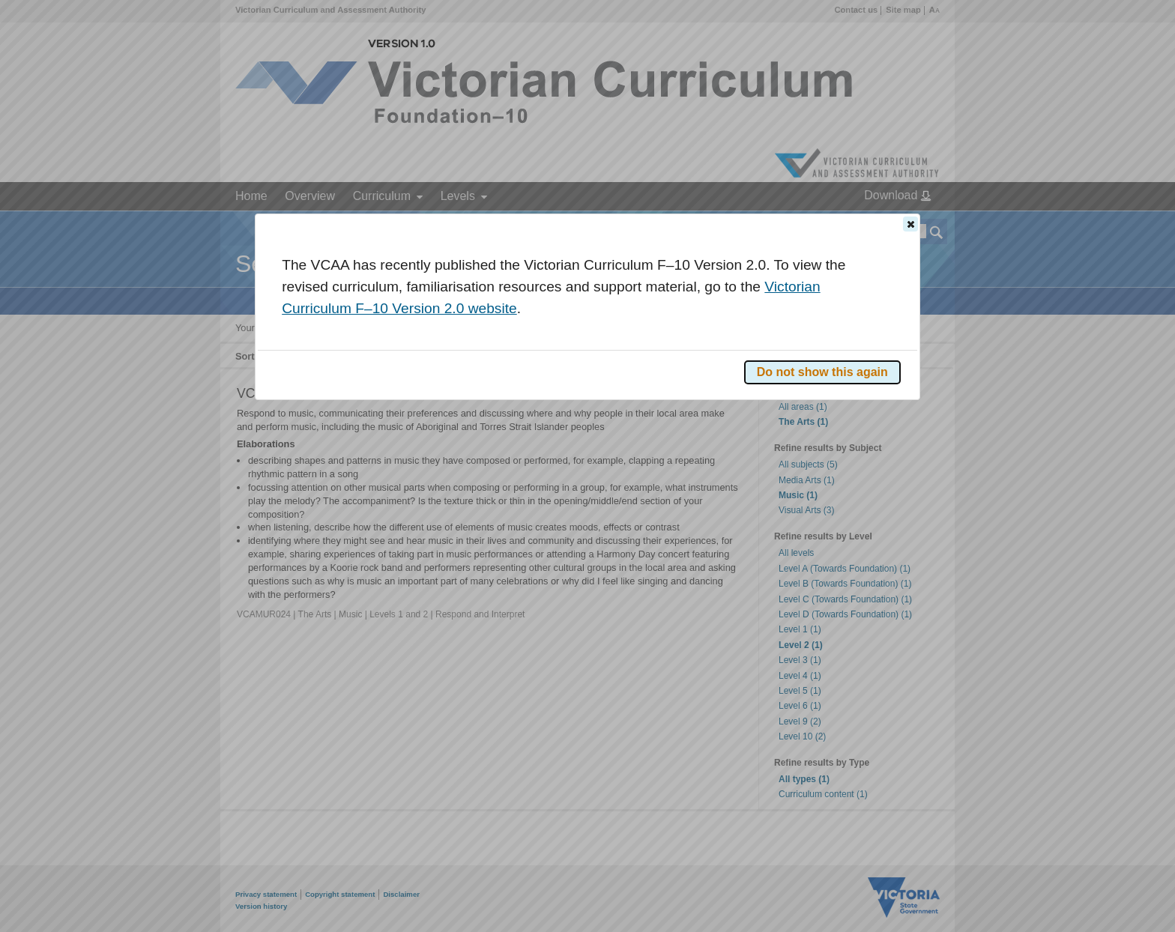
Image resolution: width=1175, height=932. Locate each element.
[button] (910, 224)
